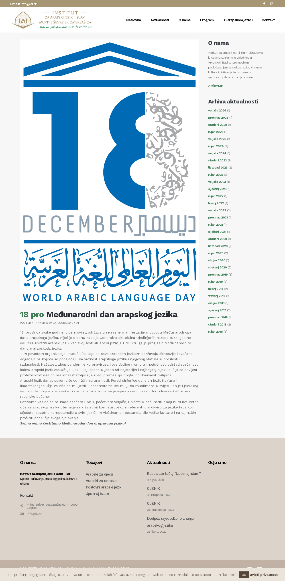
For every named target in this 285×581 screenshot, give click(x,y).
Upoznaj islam (97, 493)
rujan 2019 (215, 281)
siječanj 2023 (217, 189)
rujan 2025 (215, 132)
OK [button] (244, 575)
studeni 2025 (217, 124)
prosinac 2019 (218, 274)
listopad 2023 (218, 167)
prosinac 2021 (218, 217)
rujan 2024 (216, 146)
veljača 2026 (217, 110)
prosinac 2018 (218, 317)
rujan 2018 (215, 331)
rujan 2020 (215, 253)
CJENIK (153, 488)
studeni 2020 (217, 239)
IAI (77, 322)
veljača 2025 (217, 139)
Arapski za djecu (99, 474)
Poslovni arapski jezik (103, 487)
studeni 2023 (217, 160)
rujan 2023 (215, 174)
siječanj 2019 (217, 310)
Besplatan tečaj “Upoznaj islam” (174, 473)
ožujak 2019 (216, 303)
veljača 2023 (217, 181)
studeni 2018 (217, 324)
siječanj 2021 (217, 231)
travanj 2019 (216, 296)
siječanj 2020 (217, 267)
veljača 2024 (217, 153)
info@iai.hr (28, 4)
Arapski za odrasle (101, 480)
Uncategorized (60, 322)
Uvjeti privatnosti (264, 575)
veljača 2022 (217, 210)
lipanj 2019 (215, 288)
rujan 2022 (215, 196)
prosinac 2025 (218, 117)
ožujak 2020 (216, 260)
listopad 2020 (218, 246)
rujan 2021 (215, 224)
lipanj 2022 (216, 203)
